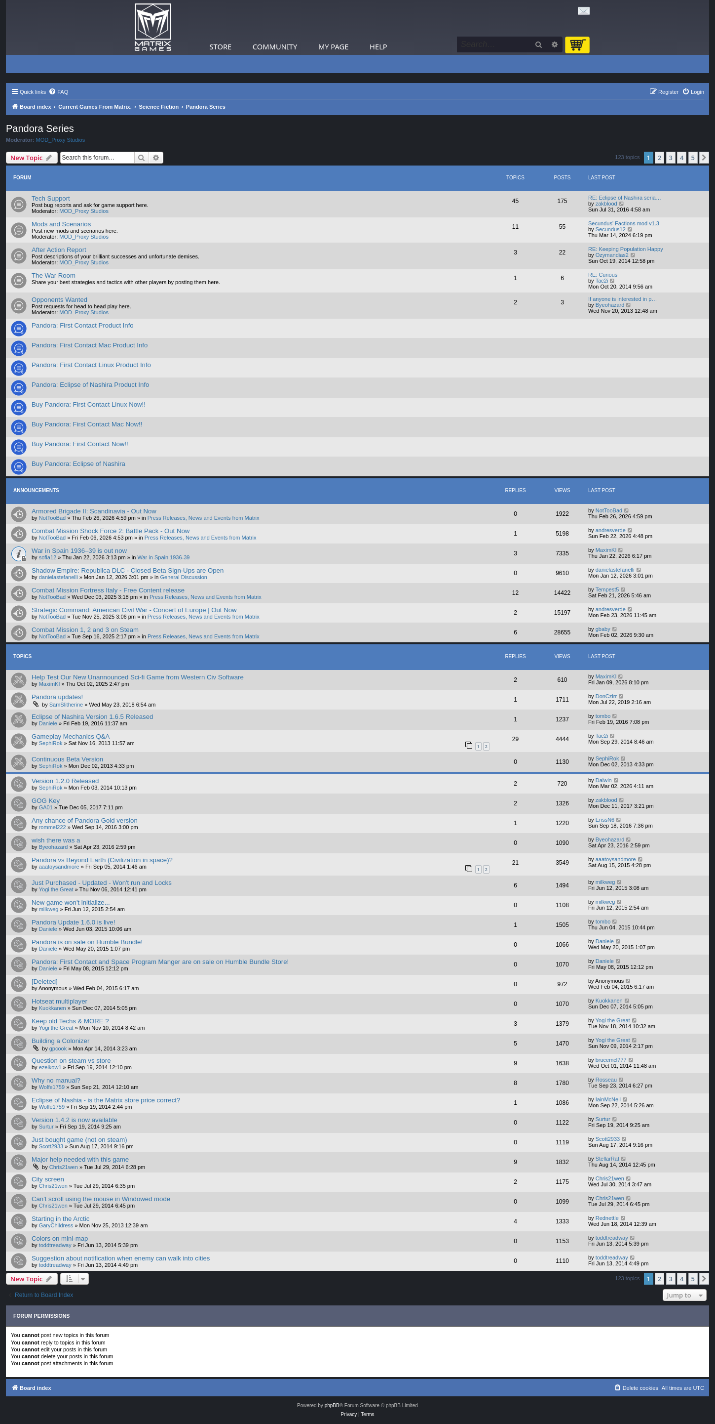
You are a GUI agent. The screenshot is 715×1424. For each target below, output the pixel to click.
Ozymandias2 (612, 255)
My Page (333, 46)
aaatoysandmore (59, 867)
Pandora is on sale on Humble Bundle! (87, 942)
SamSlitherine (66, 705)
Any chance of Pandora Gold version (85, 820)
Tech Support (51, 198)
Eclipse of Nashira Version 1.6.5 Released (92, 716)
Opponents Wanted (59, 299)
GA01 (46, 807)
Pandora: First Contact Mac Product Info (90, 345)
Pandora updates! (57, 697)
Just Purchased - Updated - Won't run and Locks (102, 882)
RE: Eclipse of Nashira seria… (624, 198)
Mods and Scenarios (61, 224)
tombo (603, 716)
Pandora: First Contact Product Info (83, 325)
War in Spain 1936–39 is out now (79, 550)
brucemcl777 (611, 1060)
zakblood (606, 204)
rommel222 (52, 827)
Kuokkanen (52, 1008)
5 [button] (693, 157)
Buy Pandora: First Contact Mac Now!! (87, 424)
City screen (48, 1179)
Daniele (48, 723)
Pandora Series (40, 128)
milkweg (605, 882)
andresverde (611, 530)
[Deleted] (45, 981)
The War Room (53, 275)
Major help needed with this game (80, 1159)
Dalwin (604, 780)
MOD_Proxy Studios (60, 140)
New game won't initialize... (71, 902)
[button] (704, 158)
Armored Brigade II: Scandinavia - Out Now (94, 511)
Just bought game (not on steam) (79, 1139)
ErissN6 (605, 820)
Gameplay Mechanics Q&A (71, 736)
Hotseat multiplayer (59, 1001)
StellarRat (607, 1159)
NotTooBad (52, 518)
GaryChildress (56, 1225)
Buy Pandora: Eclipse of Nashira (78, 463)
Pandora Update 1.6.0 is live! (73, 922)
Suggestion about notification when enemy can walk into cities (121, 1258)
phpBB (332, 1405)
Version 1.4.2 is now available (74, 1120)
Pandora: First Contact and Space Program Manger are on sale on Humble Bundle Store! (160, 961)
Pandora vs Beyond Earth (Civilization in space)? (102, 860)
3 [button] (671, 157)
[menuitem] (58, 92)
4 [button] (681, 157)
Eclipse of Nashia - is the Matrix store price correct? (106, 1100)
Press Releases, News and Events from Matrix (204, 518)
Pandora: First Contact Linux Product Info (91, 365)
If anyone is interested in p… (622, 299)
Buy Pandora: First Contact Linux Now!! (89, 404)
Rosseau (606, 1080)
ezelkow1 (50, 1067)
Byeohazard (610, 305)
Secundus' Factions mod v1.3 (623, 223)
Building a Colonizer (60, 1041)
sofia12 (47, 557)
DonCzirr (606, 696)
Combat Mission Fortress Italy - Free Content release (108, 590)
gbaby (603, 629)
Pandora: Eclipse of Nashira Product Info (90, 384)
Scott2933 (51, 1146)
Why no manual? (56, 1080)
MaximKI (606, 550)
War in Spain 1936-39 (164, 557)
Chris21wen (63, 1167)
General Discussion (183, 577)
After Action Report (59, 249)
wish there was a (56, 840)
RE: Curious (602, 275)
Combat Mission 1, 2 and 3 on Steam (85, 629)
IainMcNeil (608, 1099)
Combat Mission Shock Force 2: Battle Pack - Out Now (110, 531)
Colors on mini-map (60, 1238)
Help (378, 46)
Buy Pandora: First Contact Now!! (80, 444)
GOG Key (46, 800)
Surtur (46, 1127)
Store (221, 46)
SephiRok (51, 743)
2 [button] (659, 157)
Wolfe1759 (52, 1087)
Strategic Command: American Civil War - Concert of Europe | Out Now (134, 610)
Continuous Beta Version (67, 759)
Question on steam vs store (71, 1060)
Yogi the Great (56, 889)
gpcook (58, 1048)
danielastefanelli (58, 577)
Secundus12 (611, 229)
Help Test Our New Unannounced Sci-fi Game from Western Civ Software (138, 677)
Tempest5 (607, 589)
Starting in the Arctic (60, 1218)
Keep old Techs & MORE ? (70, 1021)
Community (275, 46)
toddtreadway (55, 1245)
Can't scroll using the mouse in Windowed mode (101, 1199)
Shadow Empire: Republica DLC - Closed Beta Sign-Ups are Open (128, 570)
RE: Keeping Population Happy (625, 249)
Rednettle (607, 1218)
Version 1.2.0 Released (65, 781)
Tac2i (602, 281)
